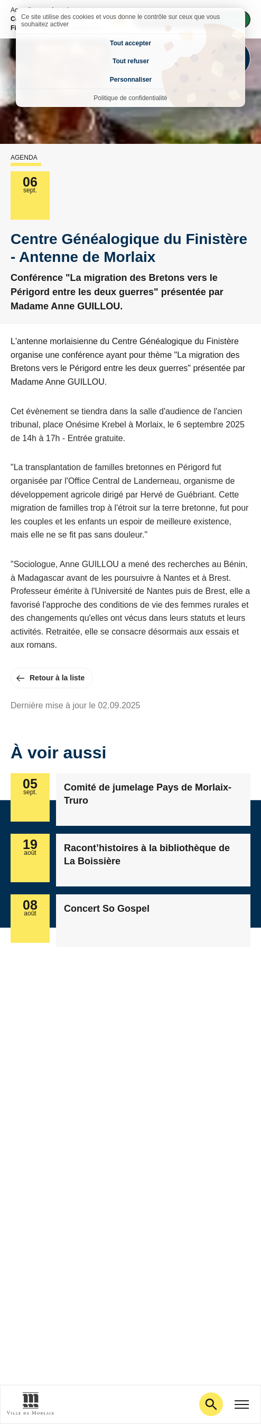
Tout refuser (131, 61)
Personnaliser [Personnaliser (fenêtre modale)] (131, 79)
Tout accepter (130, 43)
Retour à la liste (57, 678)
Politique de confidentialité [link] (130, 98)
